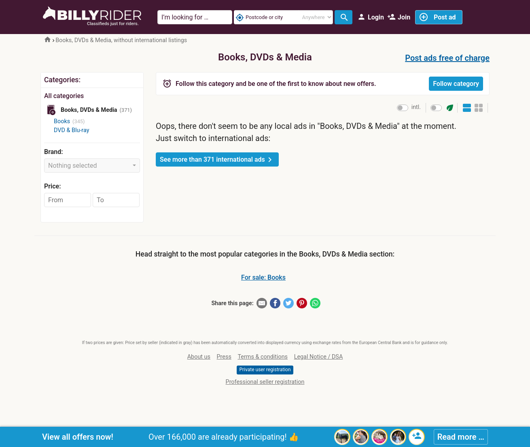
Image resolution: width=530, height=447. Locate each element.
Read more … (460, 437)
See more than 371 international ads (217, 160)
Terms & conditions (262, 356)
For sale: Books (263, 277)
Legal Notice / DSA (318, 356)
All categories (64, 96)
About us (198, 356)
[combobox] (92, 165)
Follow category (456, 84)
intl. (416, 107)
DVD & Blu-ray (71, 130)
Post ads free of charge (447, 58)
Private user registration (264, 369)
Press (224, 356)
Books (62, 121)
